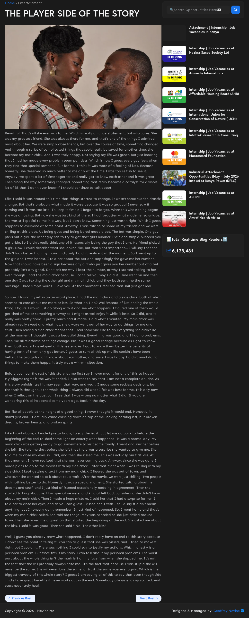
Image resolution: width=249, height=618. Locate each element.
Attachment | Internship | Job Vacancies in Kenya (212, 49)
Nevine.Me (45, 611)
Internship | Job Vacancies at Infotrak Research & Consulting (213, 153)
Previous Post (22, 598)
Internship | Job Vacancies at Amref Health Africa (211, 235)
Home (10, 3)
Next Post (147, 598)
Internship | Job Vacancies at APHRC (211, 215)
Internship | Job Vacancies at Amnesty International (211, 91)
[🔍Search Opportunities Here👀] (198, 30)
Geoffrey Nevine (226, 611)
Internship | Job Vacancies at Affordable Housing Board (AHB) (214, 111)
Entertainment (30, 3)
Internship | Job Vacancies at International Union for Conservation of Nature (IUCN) (213, 134)
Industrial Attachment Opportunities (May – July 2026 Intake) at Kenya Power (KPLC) (214, 196)
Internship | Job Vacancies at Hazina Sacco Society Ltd (211, 70)
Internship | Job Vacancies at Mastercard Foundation (211, 173)
